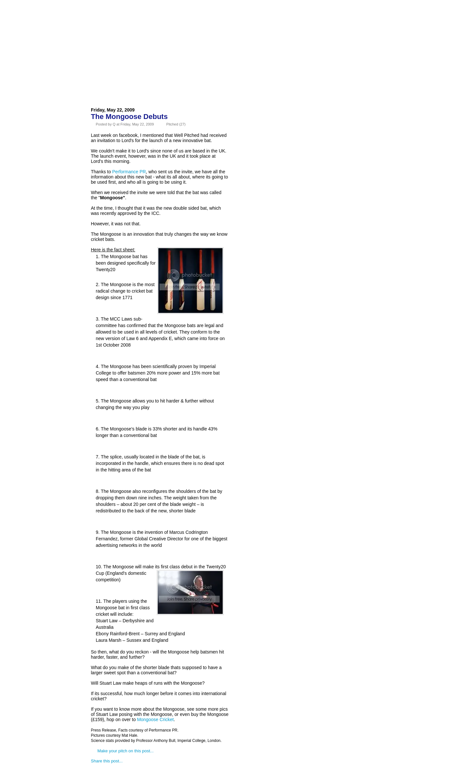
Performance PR (129, 171)
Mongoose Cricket (155, 719)
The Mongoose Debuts (129, 116)
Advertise (166, 20)
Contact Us (203, 20)
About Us (131, 20)
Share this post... (107, 760)
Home (102, 20)
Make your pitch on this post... (125, 750)
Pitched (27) (175, 124)
